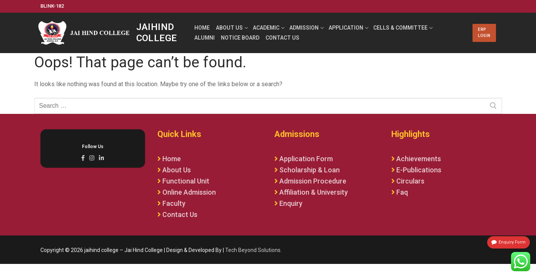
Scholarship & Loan (309, 170)
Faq (402, 192)
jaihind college (156, 32)
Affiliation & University (313, 192)
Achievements (418, 159)
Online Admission (189, 192)
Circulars (410, 181)
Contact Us (179, 214)
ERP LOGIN (484, 32)
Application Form (306, 159)
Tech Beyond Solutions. (253, 250)
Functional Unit (185, 181)
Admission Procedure (312, 181)
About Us (176, 170)
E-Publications (418, 170)
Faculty (173, 203)
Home (171, 159)
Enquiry (290, 203)
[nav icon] (461, 33)
